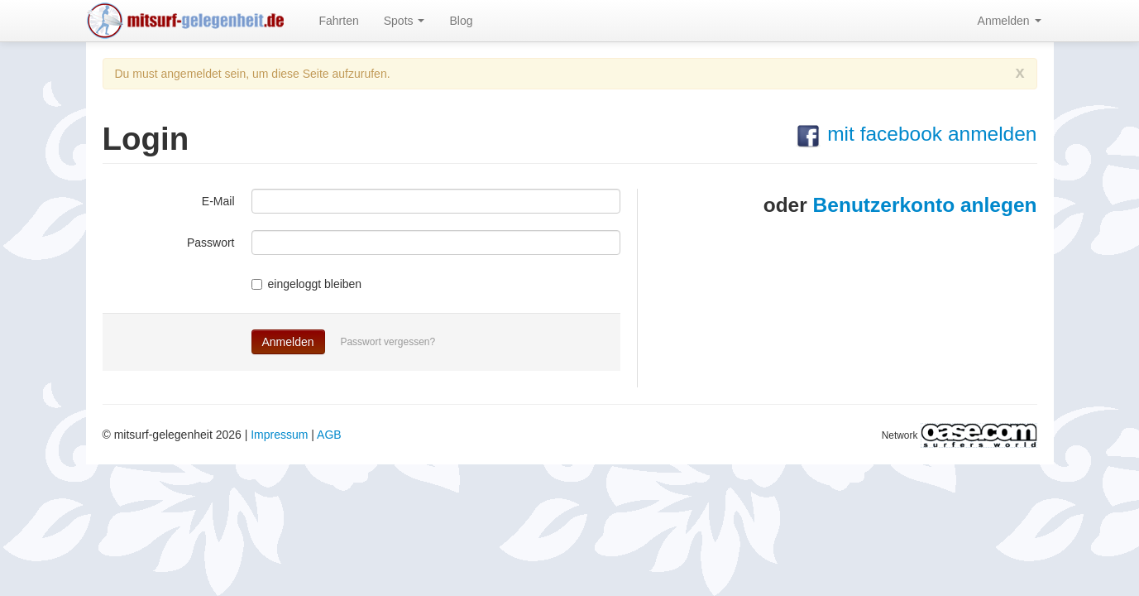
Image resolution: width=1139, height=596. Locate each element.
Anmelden (1009, 20)
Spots (404, 20)
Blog (460, 20)
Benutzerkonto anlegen (925, 205)
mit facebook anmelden (915, 134)
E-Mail (218, 201)
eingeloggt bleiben (306, 284)
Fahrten (339, 20)
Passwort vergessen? (387, 342)
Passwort (211, 242)
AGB (329, 434)
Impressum (279, 434)
